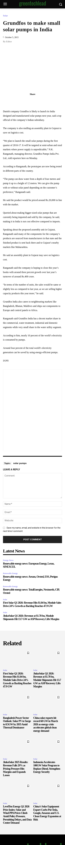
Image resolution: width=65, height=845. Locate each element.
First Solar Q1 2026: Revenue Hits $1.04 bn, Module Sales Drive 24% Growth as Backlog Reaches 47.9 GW (17, 680)
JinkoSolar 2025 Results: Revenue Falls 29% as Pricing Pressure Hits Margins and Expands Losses (15, 769)
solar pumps (20, 463)
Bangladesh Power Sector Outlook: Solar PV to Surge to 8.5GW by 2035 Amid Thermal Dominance (17, 722)
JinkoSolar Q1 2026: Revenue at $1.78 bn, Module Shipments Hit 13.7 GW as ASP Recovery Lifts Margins (47, 680)
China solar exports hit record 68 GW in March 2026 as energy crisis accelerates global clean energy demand (45, 724)
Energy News (8, 560)
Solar (6, 16)
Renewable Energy (10, 573)
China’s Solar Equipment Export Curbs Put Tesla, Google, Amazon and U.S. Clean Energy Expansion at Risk (47, 813)
